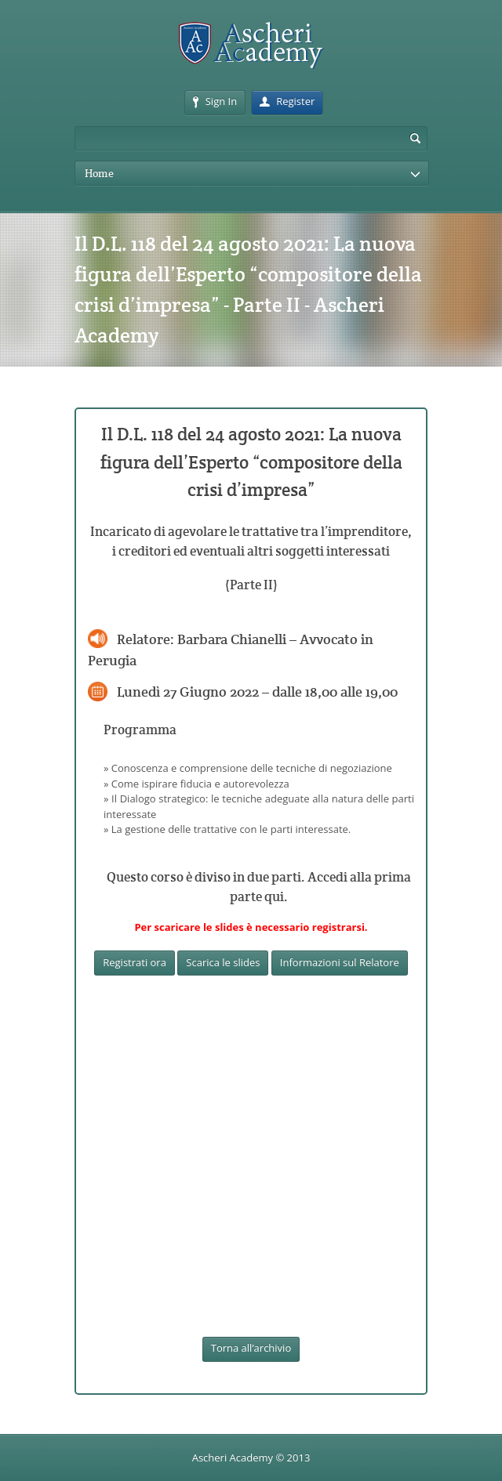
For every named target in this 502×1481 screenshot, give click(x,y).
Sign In (215, 101)
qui (274, 896)
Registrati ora (134, 962)
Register (287, 101)
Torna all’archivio (251, 1348)
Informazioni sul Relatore (339, 962)
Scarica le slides (223, 962)
